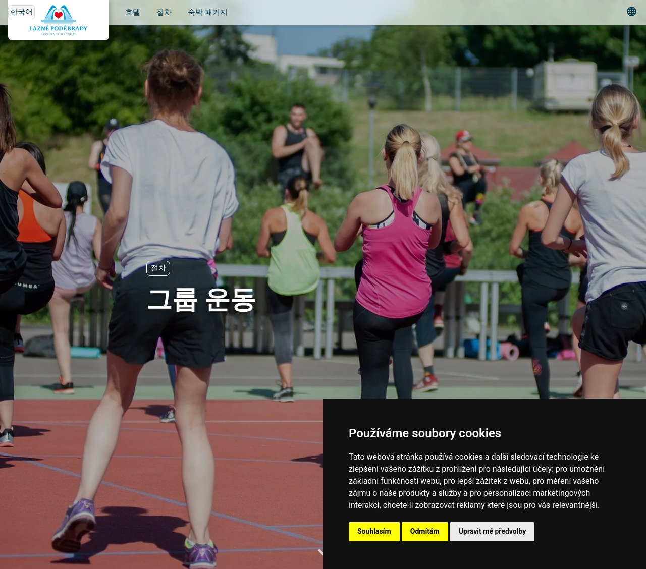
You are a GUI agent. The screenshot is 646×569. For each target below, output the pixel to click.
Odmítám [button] (425, 531)
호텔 (132, 12)
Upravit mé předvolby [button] (492, 531)
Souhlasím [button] (374, 531)
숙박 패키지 (208, 12)
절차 (164, 12)
